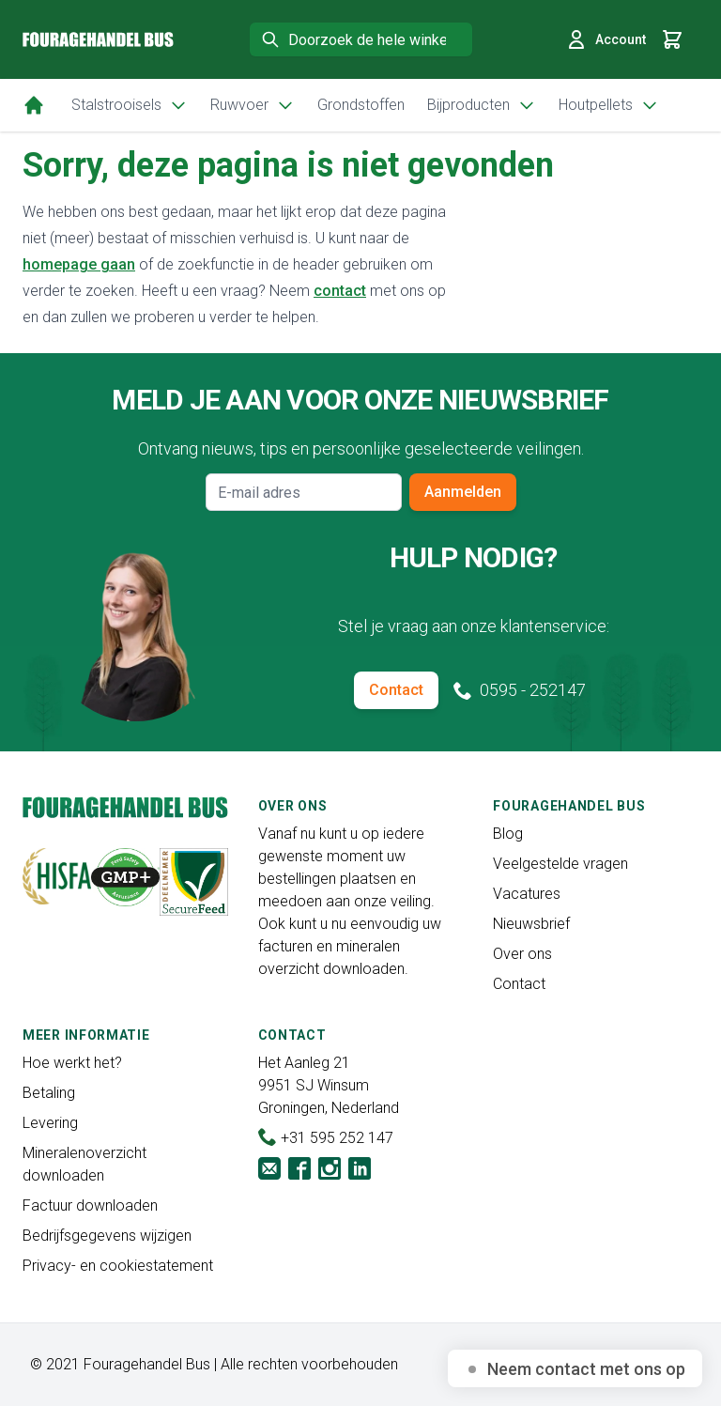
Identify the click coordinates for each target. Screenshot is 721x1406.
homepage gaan (79, 264)
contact (340, 291)
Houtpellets (609, 105)
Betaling (49, 1093)
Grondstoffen (361, 105)
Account (605, 39)
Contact (396, 690)
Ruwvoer (252, 105)
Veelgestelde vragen (560, 864)
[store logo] (98, 40)
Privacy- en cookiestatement (118, 1266)
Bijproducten (481, 105)
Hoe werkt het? (72, 1063)
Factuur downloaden (90, 1205)
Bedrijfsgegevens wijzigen (107, 1235)
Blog (508, 833)
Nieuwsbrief (531, 924)
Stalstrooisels (129, 105)
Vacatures (526, 894)
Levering (50, 1123)
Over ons (522, 954)
